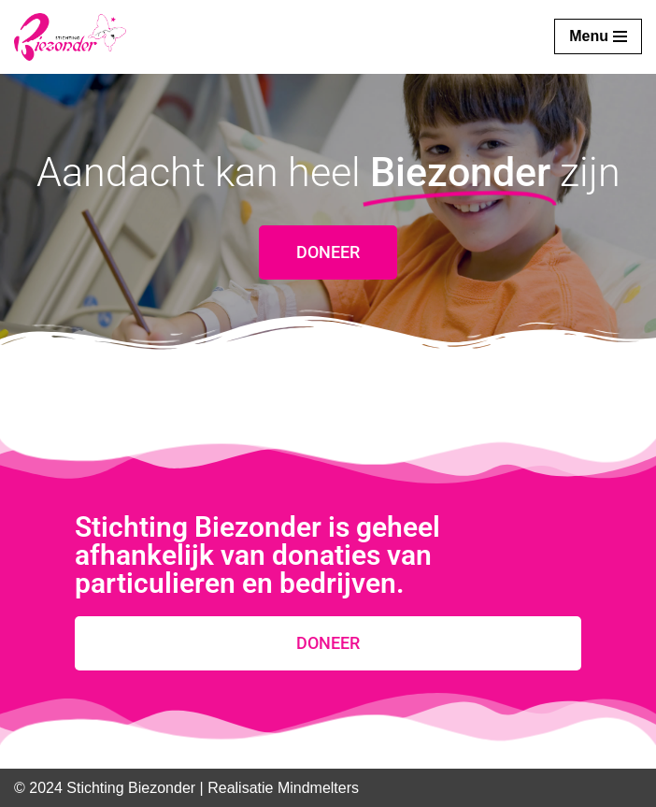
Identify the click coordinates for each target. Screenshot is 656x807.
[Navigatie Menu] (598, 36)
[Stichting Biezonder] (70, 37)
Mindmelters (318, 788)
